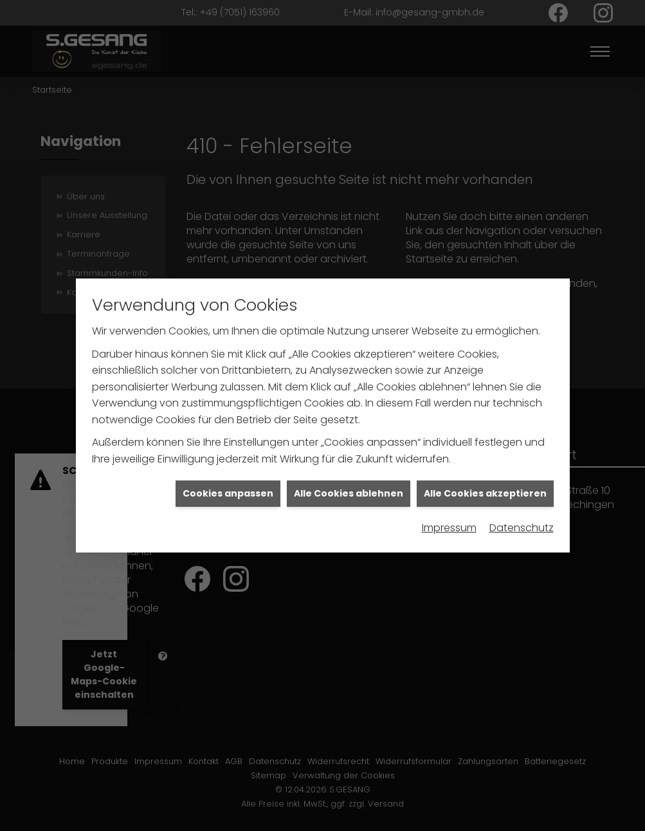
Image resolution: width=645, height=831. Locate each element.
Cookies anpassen (228, 470)
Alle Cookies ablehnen (348, 470)
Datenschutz (521, 504)
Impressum (449, 504)
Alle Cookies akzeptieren (485, 470)
